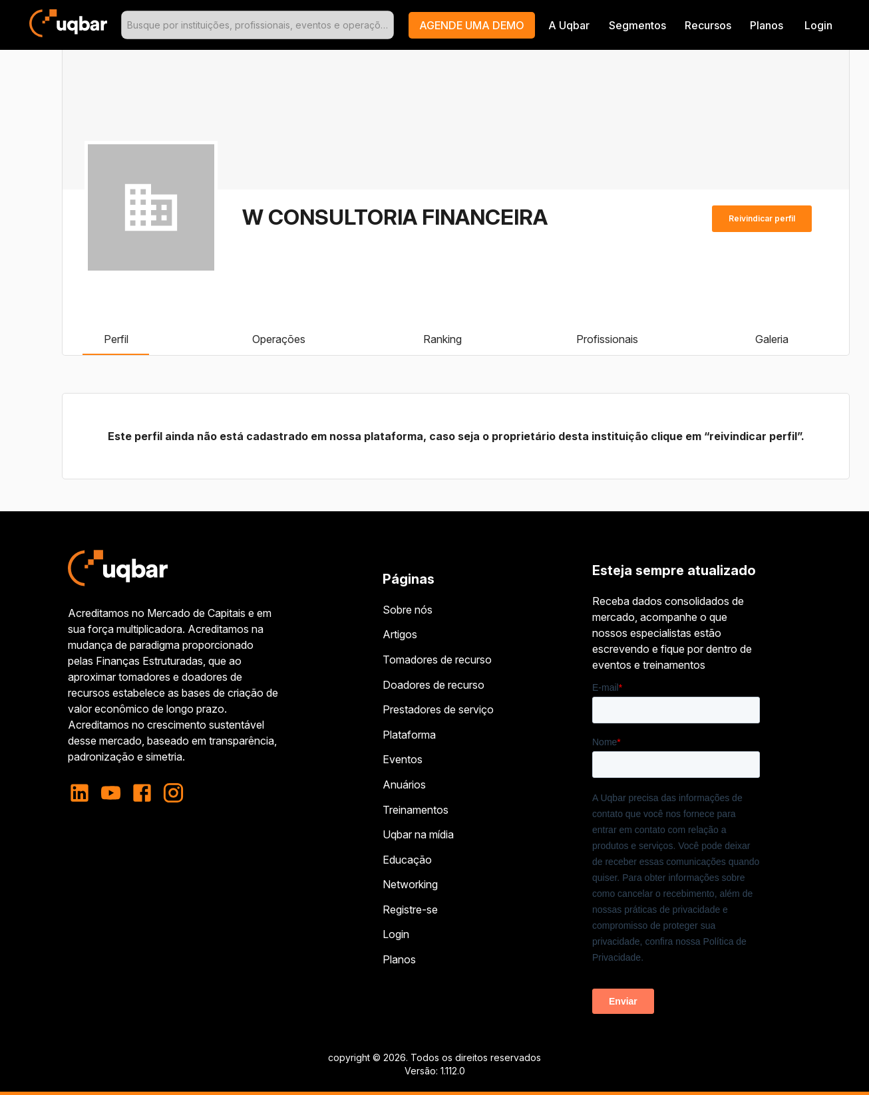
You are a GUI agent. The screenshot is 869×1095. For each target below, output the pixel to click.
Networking (410, 884)
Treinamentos (415, 809)
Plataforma (409, 734)
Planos (766, 25)
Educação (407, 859)
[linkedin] (83, 792)
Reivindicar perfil (762, 218)
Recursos (708, 25)
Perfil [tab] (116, 339)
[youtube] (110, 792)
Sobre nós (408, 609)
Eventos (403, 759)
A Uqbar (569, 25)
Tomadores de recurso (437, 659)
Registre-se (410, 909)
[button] (472, 25)
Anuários (404, 784)
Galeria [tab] (772, 339)
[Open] (388, 25)
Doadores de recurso (433, 684)
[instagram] (173, 792)
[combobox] (257, 25)
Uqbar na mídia (418, 834)
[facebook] (142, 792)
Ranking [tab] (442, 339)
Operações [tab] (279, 339)
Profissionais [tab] (607, 339)
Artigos (400, 634)
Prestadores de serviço (438, 709)
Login (396, 934)
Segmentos (637, 25)
